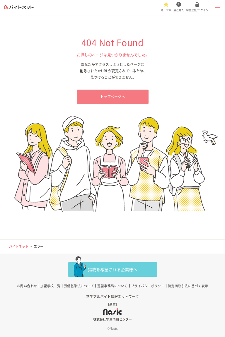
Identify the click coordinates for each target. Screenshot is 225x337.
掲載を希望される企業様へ (112, 269)
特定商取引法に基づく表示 (188, 285)
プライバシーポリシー (148, 285)
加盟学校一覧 (50, 285)
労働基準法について (79, 285)
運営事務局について (112, 285)
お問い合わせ (27, 285)
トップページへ (112, 96)
